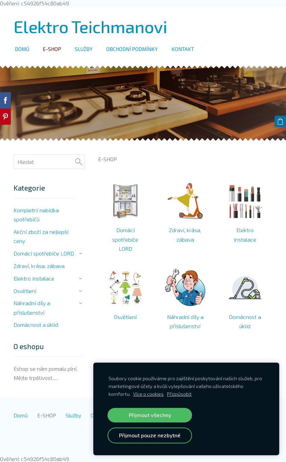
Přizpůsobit (179, 394)
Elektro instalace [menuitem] (34, 278)
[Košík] (280, 121)
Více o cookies (148, 394)
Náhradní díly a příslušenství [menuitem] (32, 307)
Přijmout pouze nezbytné (150, 435)
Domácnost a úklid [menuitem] (36, 324)
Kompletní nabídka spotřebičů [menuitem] (36, 214)
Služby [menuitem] (84, 49)
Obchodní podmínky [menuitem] (132, 49)
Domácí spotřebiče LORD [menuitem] (44, 253)
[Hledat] (49, 161)
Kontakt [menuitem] (182, 49)
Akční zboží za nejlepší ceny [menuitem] (41, 236)
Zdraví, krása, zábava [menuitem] (39, 266)
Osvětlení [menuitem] (25, 291)
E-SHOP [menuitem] (52, 49)
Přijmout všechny (150, 415)
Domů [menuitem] (22, 49)
